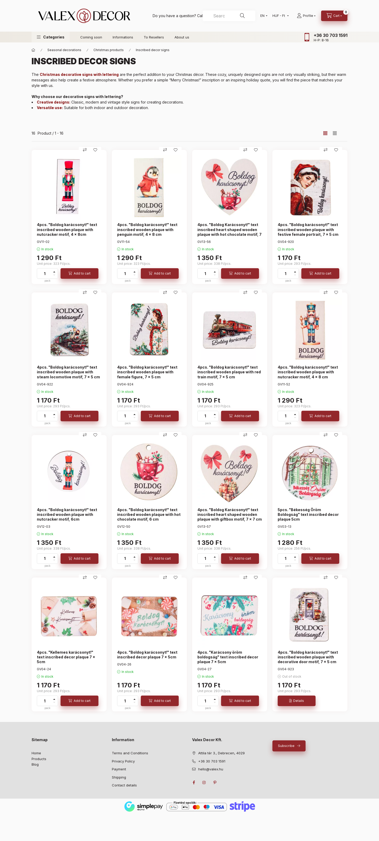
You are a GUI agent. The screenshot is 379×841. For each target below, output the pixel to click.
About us (181, 37)
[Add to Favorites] (95, 150)
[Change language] (262, 15)
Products (39, 759)
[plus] (54, 271)
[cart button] (334, 16)
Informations (123, 37)
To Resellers (154, 37)
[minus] (54, 275)
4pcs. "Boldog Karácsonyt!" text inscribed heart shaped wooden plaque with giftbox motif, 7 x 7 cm (229, 514)
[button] (51, 37)
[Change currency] (279, 15)
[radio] (335, 133)
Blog (35, 764)
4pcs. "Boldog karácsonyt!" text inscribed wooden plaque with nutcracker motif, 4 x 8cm (67, 229)
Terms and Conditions (130, 753)
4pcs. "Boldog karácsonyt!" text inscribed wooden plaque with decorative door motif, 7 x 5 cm (308, 657)
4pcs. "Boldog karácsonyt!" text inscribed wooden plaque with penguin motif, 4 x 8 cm (147, 229)
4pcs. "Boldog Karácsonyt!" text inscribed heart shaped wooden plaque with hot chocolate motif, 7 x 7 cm (229, 231)
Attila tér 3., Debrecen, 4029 (221, 753)
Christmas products (108, 50)
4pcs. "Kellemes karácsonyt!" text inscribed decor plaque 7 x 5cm (66, 657)
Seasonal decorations (64, 50)
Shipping (119, 777)
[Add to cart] (79, 273)
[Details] (297, 701)
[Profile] (306, 16)
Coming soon (91, 37)
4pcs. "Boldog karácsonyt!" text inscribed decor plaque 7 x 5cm (147, 654)
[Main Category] (33, 50)
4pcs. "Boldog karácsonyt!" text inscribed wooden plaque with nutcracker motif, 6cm (67, 514)
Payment (119, 769)
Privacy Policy (123, 761)
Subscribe (286, 746)
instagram (204, 782)
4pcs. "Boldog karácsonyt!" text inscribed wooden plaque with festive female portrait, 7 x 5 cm (308, 229)
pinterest (215, 782)
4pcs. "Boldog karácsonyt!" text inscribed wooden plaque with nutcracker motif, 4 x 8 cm (308, 372)
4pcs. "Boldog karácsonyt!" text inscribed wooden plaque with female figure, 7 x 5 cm (147, 372)
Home (36, 753)
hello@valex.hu (210, 769)
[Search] (242, 16)
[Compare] (84, 150)
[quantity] (45, 273)
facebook (193, 782)
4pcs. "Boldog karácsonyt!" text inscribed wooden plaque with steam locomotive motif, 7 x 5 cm (68, 372)
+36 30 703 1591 (330, 35)
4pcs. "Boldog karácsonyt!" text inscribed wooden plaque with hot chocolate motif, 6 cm (149, 514)
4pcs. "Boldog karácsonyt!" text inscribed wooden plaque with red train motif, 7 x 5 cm (229, 372)
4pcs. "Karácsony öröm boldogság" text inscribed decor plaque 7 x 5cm (227, 657)
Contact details (124, 785)
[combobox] (229, 16)
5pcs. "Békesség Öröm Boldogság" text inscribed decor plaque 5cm (308, 514)
